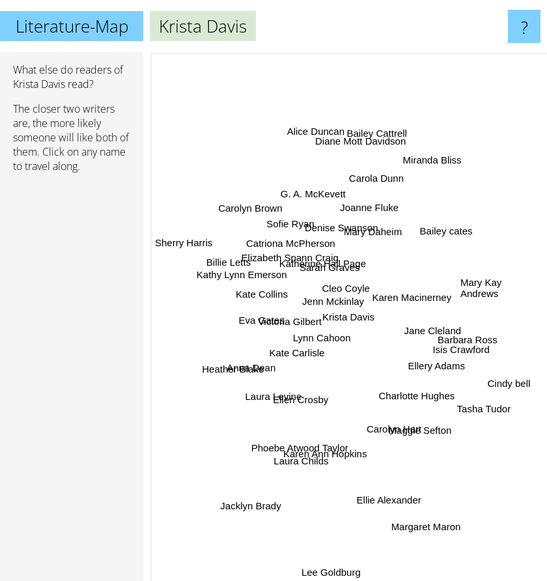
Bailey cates (440, 238)
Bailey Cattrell (374, 149)
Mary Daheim (392, 214)
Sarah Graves (333, 277)
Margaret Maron (421, 508)
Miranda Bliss (423, 173)
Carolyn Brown (257, 217)
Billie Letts (241, 268)
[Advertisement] (72, 382)
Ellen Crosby (296, 408)
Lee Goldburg (331, 572)
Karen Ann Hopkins (327, 441)
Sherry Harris (192, 247)
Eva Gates (269, 321)
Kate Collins (266, 291)
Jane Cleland (426, 317)
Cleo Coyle (342, 297)
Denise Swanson (342, 208)
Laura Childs (299, 464)
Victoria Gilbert (290, 301)
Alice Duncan (321, 148)
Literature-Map (72, 26)
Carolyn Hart (396, 443)
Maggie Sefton (417, 425)
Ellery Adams (441, 361)
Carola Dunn (378, 185)
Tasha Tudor (473, 399)
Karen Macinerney (428, 299)
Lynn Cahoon (323, 344)
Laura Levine (275, 391)
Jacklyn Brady (256, 488)
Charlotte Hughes (420, 397)
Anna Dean (257, 370)
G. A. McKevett (300, 188)
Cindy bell (507, 384)
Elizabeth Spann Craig (294, 262)
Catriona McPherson (292, 246)
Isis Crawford (454, 344)
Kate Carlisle (283, 352)
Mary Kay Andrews (480, 289)
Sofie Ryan (297, 228)
